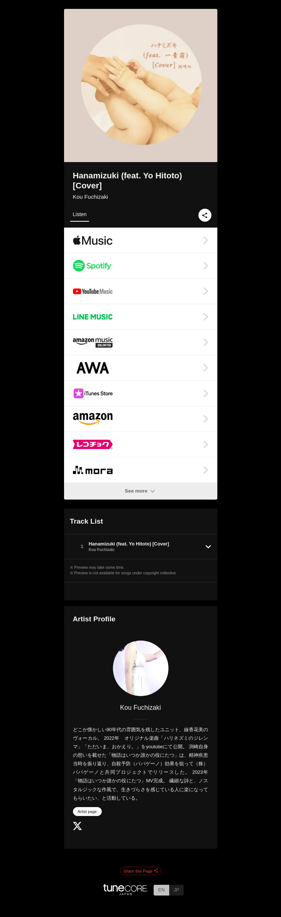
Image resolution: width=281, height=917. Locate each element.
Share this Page (140, 871)
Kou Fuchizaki (90, 197)
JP (176, 890)
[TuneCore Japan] (125, 893)
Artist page (87, 811)
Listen (80, 214)
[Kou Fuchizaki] (140, 668)
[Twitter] (77, 828)
